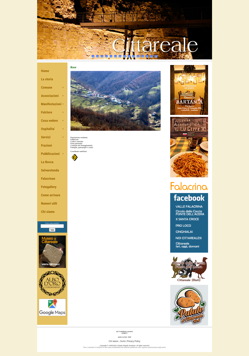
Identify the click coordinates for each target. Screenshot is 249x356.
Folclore (46, 112)
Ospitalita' (48, 129)
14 (151, 55)
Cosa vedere (49, 120)
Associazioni (50, 96)
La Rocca (47, 162)
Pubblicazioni (50, 154)
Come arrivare (50, 195)
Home (45, 71)
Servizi (46, 137)
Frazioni (46, 145)
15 (156, 55)
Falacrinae (48, 178)
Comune (46, 87)
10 (133, 55)
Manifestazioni (51, 104)
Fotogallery (48, 187)
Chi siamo (48, 212)
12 (142, 55)
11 (138, 55)
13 (147, 55)
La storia (47, 79)
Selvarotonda (50, 170)
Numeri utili (49, 203)
